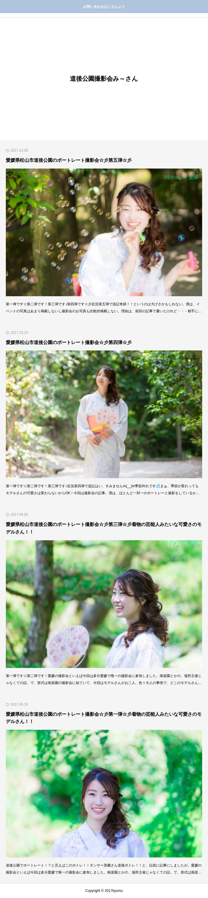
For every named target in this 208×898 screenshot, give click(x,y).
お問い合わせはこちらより (104, 7)
